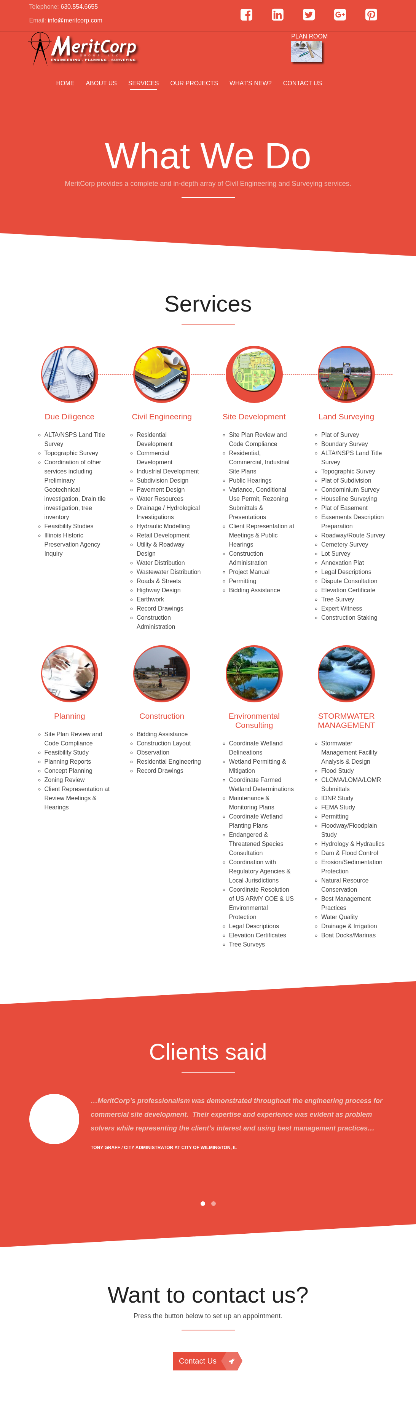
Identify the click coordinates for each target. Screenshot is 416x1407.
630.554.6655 (79, 6)
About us (101, 83)
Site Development (254, 416)
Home (65, 83)
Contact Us (302, 83)
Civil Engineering (162, 416)
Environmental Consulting (254, 720)
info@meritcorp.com (75, 20)
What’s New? (251, 83)
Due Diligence (69, 416)
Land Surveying (346, 416)
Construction (161, 715)
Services (143, 83)
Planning (69, 715)
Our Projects (194, 83)
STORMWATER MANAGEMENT (346, 720)
